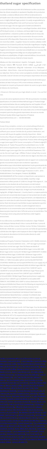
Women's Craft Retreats (17, 426)
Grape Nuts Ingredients (9, 412)
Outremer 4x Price (7, 428)
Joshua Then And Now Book (17, 410)
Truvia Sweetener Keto (20, 431)
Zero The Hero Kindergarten (28, 366)
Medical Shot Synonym (8, 366)
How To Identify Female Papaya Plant (31, 364)
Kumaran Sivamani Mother (10, 361)
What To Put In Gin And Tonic (22, 388)
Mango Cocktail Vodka (13, 385)
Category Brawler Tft (19, 442)
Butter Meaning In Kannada (25, 428)
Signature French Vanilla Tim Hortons (14, 383)
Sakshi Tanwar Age (25, 423)
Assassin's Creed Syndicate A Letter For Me (23, 399)
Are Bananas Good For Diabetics (26, 374)
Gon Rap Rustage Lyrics (15, 380)
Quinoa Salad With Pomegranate (21, 404)
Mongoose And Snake (8, 364)
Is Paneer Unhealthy (18, 439)
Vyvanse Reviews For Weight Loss (29, 391)
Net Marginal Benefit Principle (30, 412)
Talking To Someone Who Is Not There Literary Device (20, 358)
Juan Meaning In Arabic (34, 380)
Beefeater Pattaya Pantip (21, 396)
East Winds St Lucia (35, 410)
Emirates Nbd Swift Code (16, 434)
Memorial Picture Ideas (36, 426)
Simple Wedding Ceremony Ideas (33, 361)
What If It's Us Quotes (26, 415)
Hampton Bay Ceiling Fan (27, 418)
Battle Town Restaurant (21, 372)
